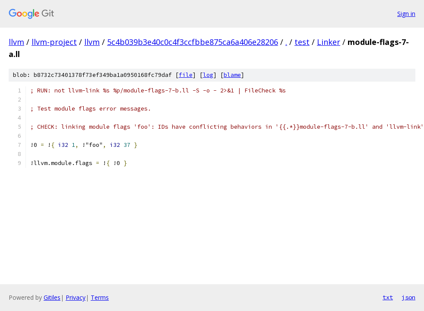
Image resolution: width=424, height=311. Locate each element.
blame (232, 75)
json (408, 297)
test (302, 42)
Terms (100, 297)
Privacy (75, 297)
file (186, 75)
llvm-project (54, 42)
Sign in (406, 14)
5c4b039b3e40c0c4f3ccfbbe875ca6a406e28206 (192, 42)
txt (388, 297)
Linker (328, 42)
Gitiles (52, 297)
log (208, 75)
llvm (16, 42)
